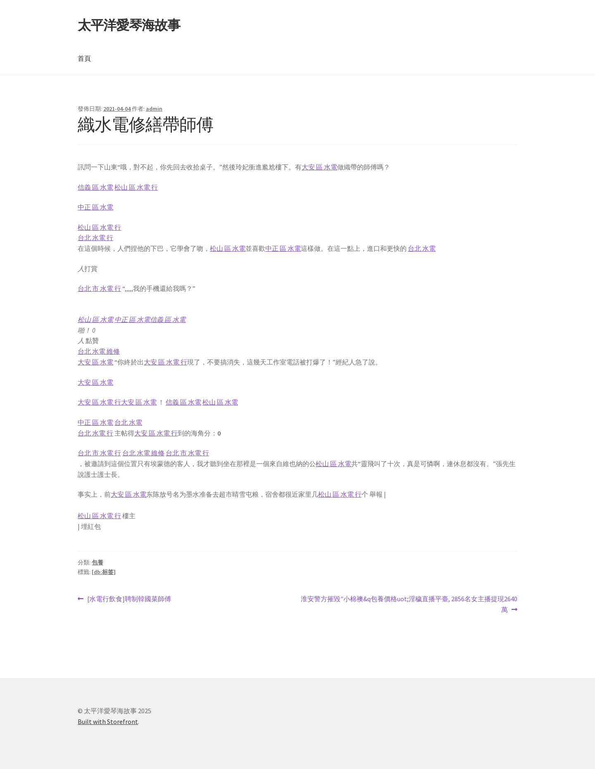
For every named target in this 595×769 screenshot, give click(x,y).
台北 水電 (422, 248)
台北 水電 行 (95, 237)
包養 (97, 562)
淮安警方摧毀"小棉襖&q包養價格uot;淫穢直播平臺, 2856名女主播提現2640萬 (408, 604)
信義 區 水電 (95, 187)
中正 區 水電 (95, 207)
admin (154, 108)
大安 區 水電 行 (165, 362)
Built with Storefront (108, 721)
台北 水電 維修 (99, 351)
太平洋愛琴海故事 (129, 25)
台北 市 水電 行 (99, 288)
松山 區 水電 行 (136, 187)
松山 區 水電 (227, 248)
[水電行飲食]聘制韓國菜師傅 (129, 599)
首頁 (84, 58)
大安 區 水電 (319, 167)
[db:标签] (104, 572)
